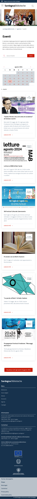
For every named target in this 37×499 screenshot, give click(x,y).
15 (18, 78)
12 (5, 78)
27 (10, 84)
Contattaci (4, 488)
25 (32, 81)
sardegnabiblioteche (9, 29)
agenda (19, 29)
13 (10, 78)
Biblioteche (4, 390)
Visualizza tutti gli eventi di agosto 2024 (18, 370)
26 (5, 84)
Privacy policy (5, 492)
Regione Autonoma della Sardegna (12, 1)
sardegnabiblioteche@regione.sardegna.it (12, 433)
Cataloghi (3, 405)
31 (27, 84)
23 (23, 81)
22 (18, 81)
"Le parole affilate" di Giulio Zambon (15, 298)
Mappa (3, 482)
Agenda (3, 402)
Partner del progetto (7, 479)
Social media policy (6, 495)
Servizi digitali (4, 393)
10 (27, 76)
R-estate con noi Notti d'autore (14, 257)
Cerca (30, 56)
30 (23, 84)
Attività (3, 396)
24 (27, 81)
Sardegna (15, 5)
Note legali (4, 485)
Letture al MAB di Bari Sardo (13, 166)
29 (18, 84)
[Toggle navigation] (2, 5)
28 (14, 84)
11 (32, 76)
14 (14, 78)
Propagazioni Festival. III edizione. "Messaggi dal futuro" (18, 344)
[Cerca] (32, 6)
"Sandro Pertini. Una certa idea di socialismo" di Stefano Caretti (18, 118)
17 (27, 78)
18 (32, 78)
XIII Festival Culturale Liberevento (15, 211)
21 (14, 81)
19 (5, 81)
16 (23, 78)
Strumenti (3, 399)
